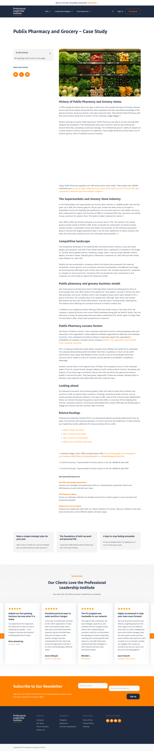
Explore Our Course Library (70, 506)
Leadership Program (64, 11)
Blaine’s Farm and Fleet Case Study (77, 442)
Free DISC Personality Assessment (72, 482)
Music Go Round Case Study (74, 434)
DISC (48, 11)
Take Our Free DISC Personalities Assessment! (71, 3)
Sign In (120, 11)
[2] (123, 216)
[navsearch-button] (113, 11)
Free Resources (83, 11)
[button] (50, 53)
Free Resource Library (67, 494)
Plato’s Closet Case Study (73, 430)
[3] (118, 234)
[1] (119, 116)
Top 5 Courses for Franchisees (75, 438)
